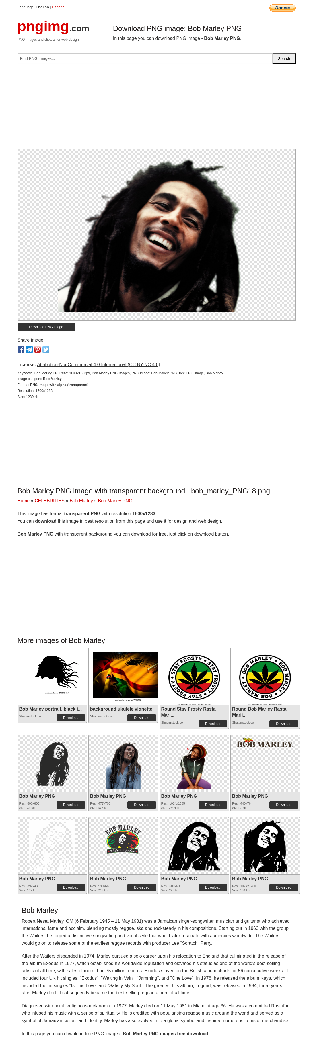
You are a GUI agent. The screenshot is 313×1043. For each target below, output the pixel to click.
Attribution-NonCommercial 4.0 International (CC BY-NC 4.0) (98, 364)
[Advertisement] (157, 108)
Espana (58, 7)
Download (70, 718)
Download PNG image (46, 327)
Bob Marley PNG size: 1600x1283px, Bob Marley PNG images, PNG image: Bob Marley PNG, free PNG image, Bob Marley (128, 373)
